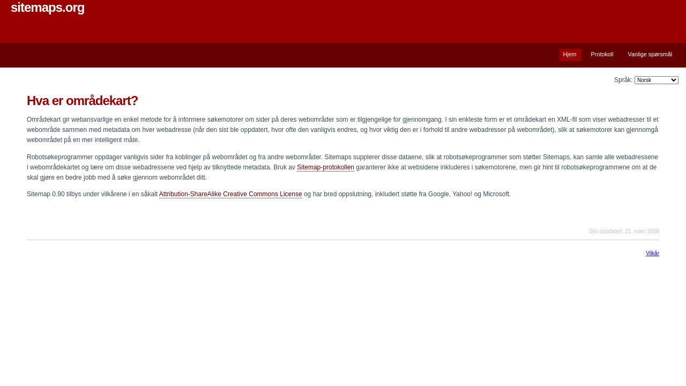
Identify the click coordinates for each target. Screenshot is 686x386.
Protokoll (602, 54)
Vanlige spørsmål (650, 54)
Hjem (569, 54)
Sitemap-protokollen (325, 167)
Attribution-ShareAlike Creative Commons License (230, 194)
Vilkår (652, 253)
